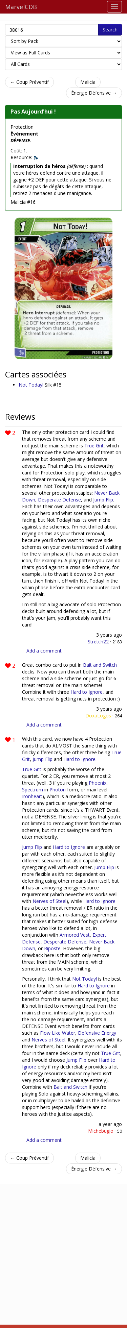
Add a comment (44, 650)
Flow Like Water (57, 1033)
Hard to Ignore (86, 692)
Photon (57, 789)
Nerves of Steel (49, 901)
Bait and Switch (100, 665)
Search (110, 29)
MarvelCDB (21, 7)
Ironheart (32, 796)
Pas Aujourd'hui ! (33, 111)
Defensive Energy (97, 1033)
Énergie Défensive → (94, 93)
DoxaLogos (98, 715)
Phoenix (97, 783)
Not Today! (32, 385)
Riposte (52, 948)
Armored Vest (75, 935)
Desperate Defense (59, 499)
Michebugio (100, 1131)
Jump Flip (103, 499)
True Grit (94, 445)
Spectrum (32, 789)
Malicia (88, 82)
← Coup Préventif (29, 82)
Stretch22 (98, 641)
